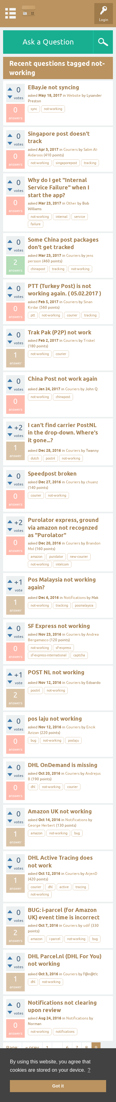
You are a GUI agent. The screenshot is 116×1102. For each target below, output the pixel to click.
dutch (35, 458)
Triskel (89, 340)
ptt (33, 315)
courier (72, 315)
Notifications (75, 598)
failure (36, 224)
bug (33, 740)
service (79, 216)
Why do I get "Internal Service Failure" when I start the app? (58, 187)
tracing (80, 887)
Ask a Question (48, 42)
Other (71, 203)
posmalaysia (84, 605)
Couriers (70, 149)
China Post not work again (62, 378)
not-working (53, 109)
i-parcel (54, 939)
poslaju (73, 740)
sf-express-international (49, 655)
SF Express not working (59, 626)
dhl (33, 787)
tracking (90, 163)
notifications (65, 1031)
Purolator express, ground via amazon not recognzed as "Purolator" (63, 527)
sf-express (63, 648)
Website (74, 95)
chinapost (38, 269)
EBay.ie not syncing (53, 87)
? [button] (89, 1070)
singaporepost (66, 163)
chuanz (92, 482)
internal (61, 216)
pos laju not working (55, 718)
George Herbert (41, 825)
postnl (50, 458)
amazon (36, 556)
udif (86, 925)
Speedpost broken (52, 473)
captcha (79, 655)
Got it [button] (58, 1085)
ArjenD (91, 873)
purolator (56, 556)
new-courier (79, 556)
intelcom (62, 564)
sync (34, 109)
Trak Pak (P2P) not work (59, 332)
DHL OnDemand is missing (62, 765)
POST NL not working (56, 672)
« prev (32, 1047)
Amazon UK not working (60, 811)
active (64, 887)
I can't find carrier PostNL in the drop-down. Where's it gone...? (63, 432)
